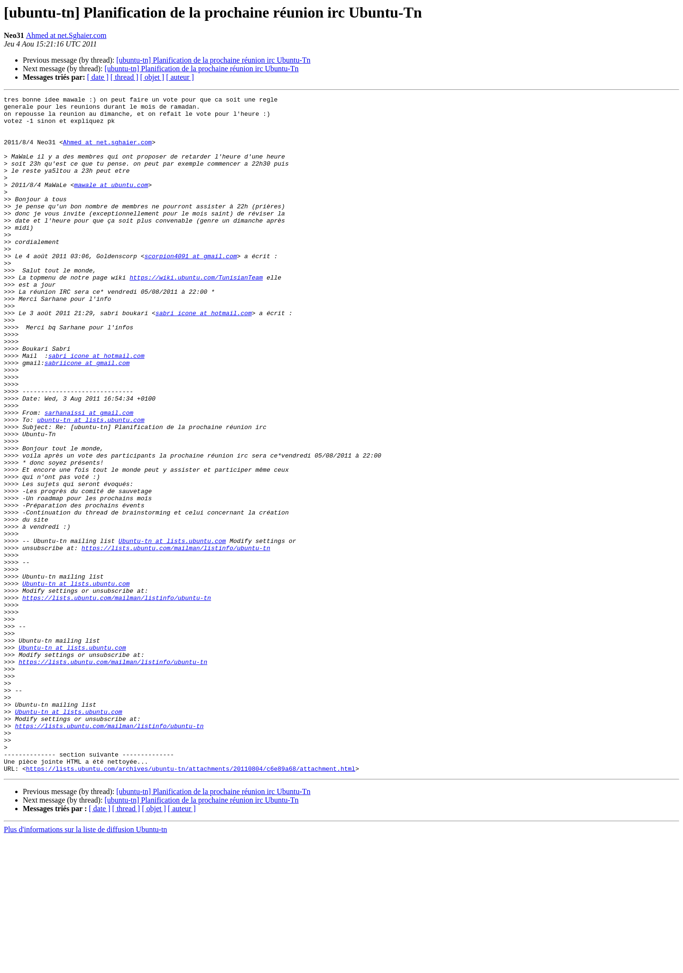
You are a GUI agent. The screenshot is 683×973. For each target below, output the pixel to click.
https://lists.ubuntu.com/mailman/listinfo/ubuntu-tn (176, 639)
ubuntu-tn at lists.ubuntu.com (90, 485)
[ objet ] (152, 77)
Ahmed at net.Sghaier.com (66, 35)
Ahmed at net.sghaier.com (107, 152)
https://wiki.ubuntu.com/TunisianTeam (196, 314)
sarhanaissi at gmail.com (89, 476)
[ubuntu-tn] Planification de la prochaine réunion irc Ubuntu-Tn (213, 60)
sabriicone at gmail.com (87, 416)
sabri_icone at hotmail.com (204, 357)
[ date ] (98, 77)
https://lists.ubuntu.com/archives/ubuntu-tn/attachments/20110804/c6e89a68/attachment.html (190, 903)
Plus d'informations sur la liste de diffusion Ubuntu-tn (85, 965)
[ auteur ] (180, 77)
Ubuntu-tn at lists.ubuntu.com (172, 630)
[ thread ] (124, 77)
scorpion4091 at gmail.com (190, 288)
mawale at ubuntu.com (111, 203)
